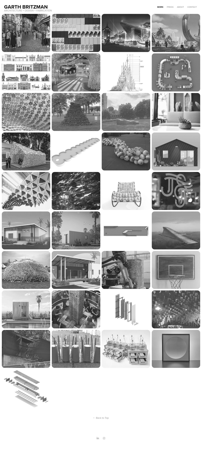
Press (170, 7)
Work (160, 7)
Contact (192, 7)
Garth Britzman (26, 6)
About (180, 7)
